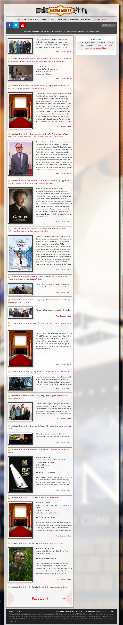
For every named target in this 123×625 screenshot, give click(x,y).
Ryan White (36, 88)
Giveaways (85, 19)
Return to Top (16, 611)
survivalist (58, 587)
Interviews (44, 59)
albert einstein (56, 228)
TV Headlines (56, 59)
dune (49, 61)
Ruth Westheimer (25, 88)
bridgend (53, 396)
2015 (43, 372)
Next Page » (67, 597)
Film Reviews (34, 86)
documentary (62, 86)
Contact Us (96, 19)
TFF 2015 (22, 302)
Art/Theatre (63, 19)
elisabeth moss (21, 183)
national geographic (40, 231)
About (104, 19)
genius (64, 228)
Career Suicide (17, 136)
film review (15, 88)
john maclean (54, 300)
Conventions (45, 31)
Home (18, 19)
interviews (59, 136)
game (18, 398)
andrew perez (60, 276)
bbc (66, 276)
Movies (25, 19)
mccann (10, 429)
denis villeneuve (41, 61)
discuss (65, 396)
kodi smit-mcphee (66, 300)
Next (63, 599)
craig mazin (31, 61)
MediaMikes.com (71, 611)
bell (51, 323)
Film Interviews (35, 59)
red (69, 372)
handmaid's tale (32, 183)
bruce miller (11, 183)
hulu (40, 183)
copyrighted (84, 619)
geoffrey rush (12, 231)
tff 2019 (43, 88)
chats (58, 323)
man (51, 543)
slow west (11, 302)
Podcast (82, 31)
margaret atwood (48, 183)
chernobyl (23, 61)
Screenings (75, 19)
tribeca (28, 302)
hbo (63, 61)
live (62, 449)
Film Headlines (24, 59)
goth (65, 426)
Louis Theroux (37, 279)
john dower (27, 279)
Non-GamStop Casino (92, 31)
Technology (59, 31)
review (52, 497)
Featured (75, 31)
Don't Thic (36, 136)
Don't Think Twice (46, 136)
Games (53, 19)
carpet (48, 372)
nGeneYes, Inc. (102, 611)
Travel (69, 31)
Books (45, 19)
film (9, 326)
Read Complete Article (63, 51)
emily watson (56, 61)
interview (20, 279)
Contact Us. (13, 621)
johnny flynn (29, 231)
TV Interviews (66, 59)
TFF (56, 183)
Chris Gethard (27, 136)
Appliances (27, 31)
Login (112, 611)
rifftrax (69, 449)
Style (52, 31)
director (63, 323)
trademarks (98, 619)
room (9, 452)
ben (54, 323)
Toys (64, 31)
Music (38, 19)
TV (32, 19)
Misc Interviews (43, 134)
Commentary (36, 31)
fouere (61, 426)
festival (69, 323)
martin (70, 426)
